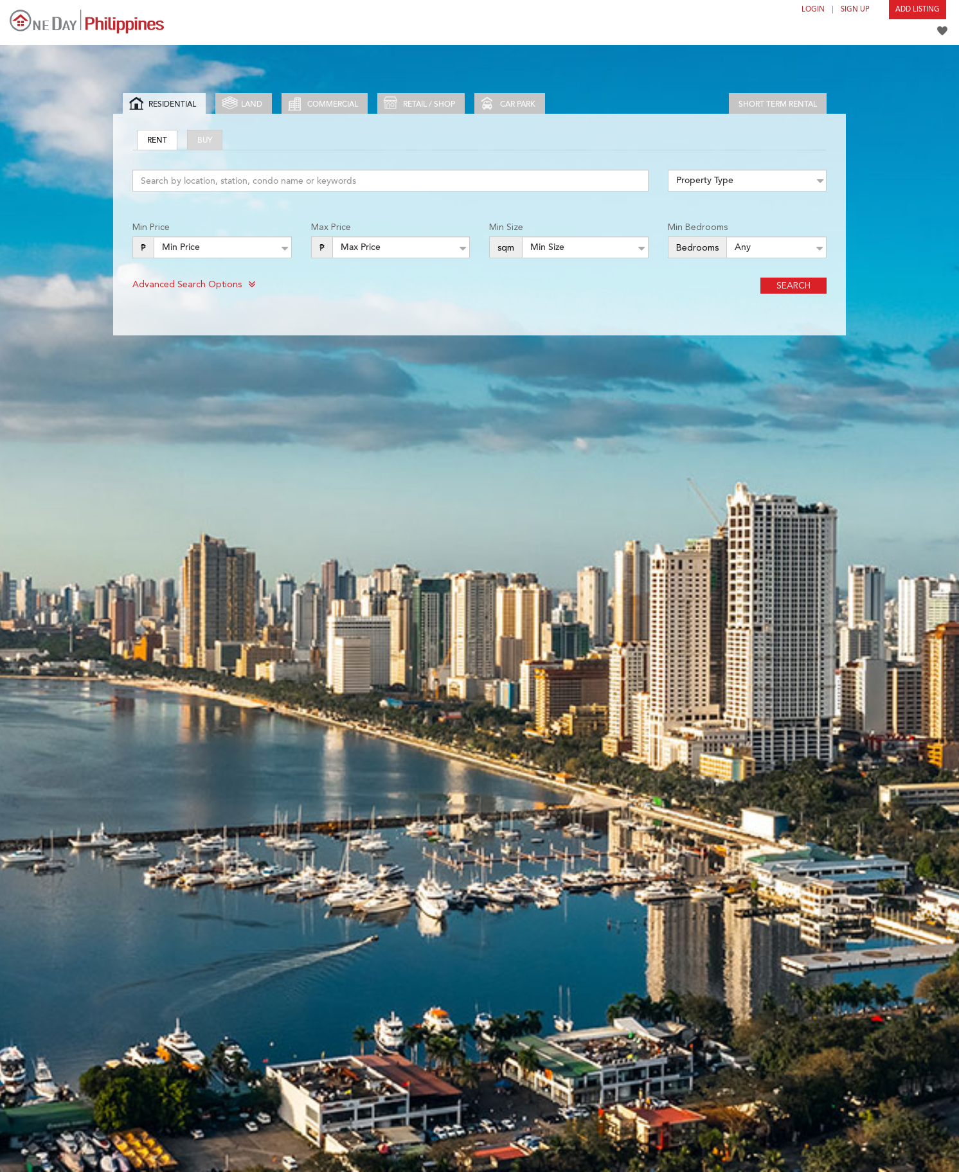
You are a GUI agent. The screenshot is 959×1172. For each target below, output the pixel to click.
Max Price (331, 227)
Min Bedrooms (698, 227)
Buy (204, 140)
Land (242, 103)
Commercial (323, 103)
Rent (157, 140)
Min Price (151, 227)
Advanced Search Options (194, 284)
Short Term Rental (778, 104)
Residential (162, 103)
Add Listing (917, 9)
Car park (508, 103)
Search (793, 285)
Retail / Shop (419, 103)
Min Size (506, 227)
